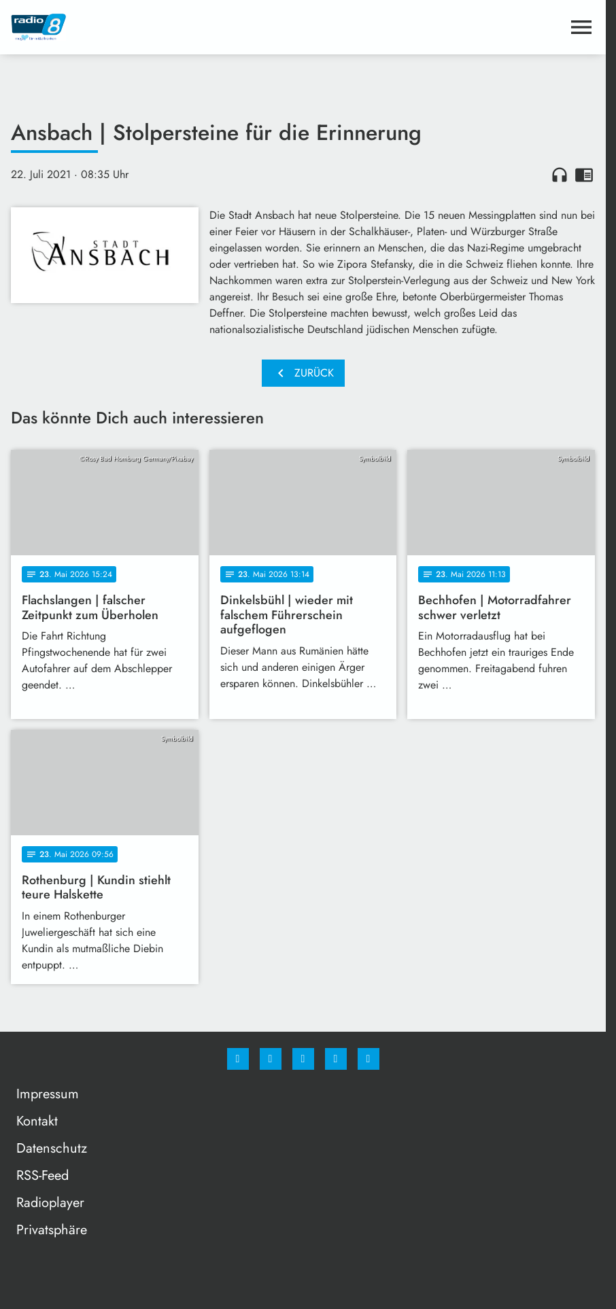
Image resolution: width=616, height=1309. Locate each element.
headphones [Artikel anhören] (559, 174)
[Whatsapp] (303, 1059)
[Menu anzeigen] (581, 27)
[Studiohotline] (336, 1059)
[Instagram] (270, 1059)
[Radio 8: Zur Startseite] (157, 27)
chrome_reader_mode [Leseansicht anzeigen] (584, 174)
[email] (368, 1059)
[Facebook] (238, 1059)
